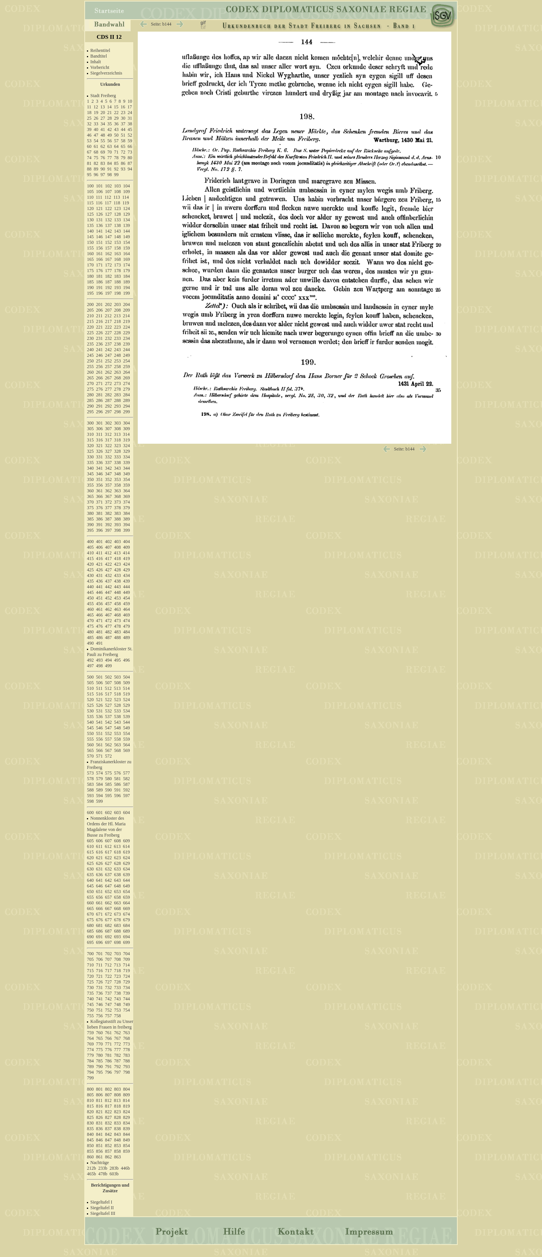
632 (108, 869)
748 (117, 1004)
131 (99, 219)
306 (99, 428)
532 (108, 711)
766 (108, 1038)
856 (99, 1151)
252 (108, 361)
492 (90, 660)
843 (117, 1134)
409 (126, 547)
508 (117, 682)
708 (117, 959)
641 (99, 880)
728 (117, 982)
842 (108, 1134)
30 (123, 118)
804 (126, 1089)
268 (117, 377)
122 (108, 208)
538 (117, 716)
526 (99, 705)
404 (126, 541)
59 (130, 140)
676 (99, 919)
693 (117, 936)
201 (99, 304)
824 (126, 1111)
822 (108, 1111)
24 (130, 112)
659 (126, 897)
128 (117, 214)
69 (102, 152)
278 (117, 389)
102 (108, 186)
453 (117, 598)
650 (90, 891)
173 (117, 265)
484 (126, 632)
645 (90, 886)
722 (108, 976)
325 (90, 451)
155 (90, 248)
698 (117, 942)
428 (117, 569)
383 (117, 513)
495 (117, 660)
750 (90, 1010)
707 (108, 959)
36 (116, 123)
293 (117, 406)
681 (99, 925)
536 (99, 716)
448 (117, 592)
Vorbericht (99, 67)
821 (99, 1111)
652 (108, 891)
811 (99, 1100)
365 (90, 496)
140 (90, 231)
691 (99, 936)
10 (130, 101)
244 (126, 349)
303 (117, 423)
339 (126, 462)
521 (99, 699)
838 (117, 1128)
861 (99, 1157)
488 (117, 637)
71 (116, 152)
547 (108, 727)
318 (117, 440)
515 (90, 694)
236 (99, 344)
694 (126, 936)
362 (108, 490)
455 (90, 603)
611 (99, 846)
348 (117, 473)
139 (126, 225)
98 (109, 174)
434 (126, 575)
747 (108, 1004)
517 (108, 694)
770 (99, 1044)
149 (126, 236)
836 (99, 1128)
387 (108, 519)
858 (117, 1151)
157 (108, 248)
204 (126, 304)
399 (126, 530)
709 (126, 959)
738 (117, 993)
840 (90, 1134)
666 (99, 908)
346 (99, 473)
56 (109, 140)
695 (90, 942)
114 (125, 197)
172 (108, 265)
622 (108, 857)
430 (90, 575)
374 (126, 502)
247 (108, 355)
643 (117, 880)
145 (90, 236)
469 (126, 615)
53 (89, 140)
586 (117, 784)
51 (123, 135)
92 (116, 169)
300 (90, 423)
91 (109, 169)
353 (117, 479)
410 (90, 552)
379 (126, 507)
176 (99, 270)
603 (117, 812)
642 (108, 880)
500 (90, 677)
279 (126, 389)
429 (126, 569)
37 (123, 123)
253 (117, 361)
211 (99, 315)
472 (108, 620)
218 (117, 321)
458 (117, 603)
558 (117, 739)
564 (126, 744)
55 (102, 140)
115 (90, 202)
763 (126, 1032)
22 (116, 112)
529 (126, 705)
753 (117, 1010)
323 (117, 445)
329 (126, 451)
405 (90, 547)
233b (102, 1168)
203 (117, 304)
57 (116, 140)
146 (99, 236)
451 (99, 598)
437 (108, 581)
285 (90, 400)
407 (108, 547)
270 (90, 383)
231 (99, 338)
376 (99, 507)
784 (90, 1061)
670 (90, 914)
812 (108, 1100)
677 (108, 919)
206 (99, 310)
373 (117, 502)
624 (126, 857)
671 (99, 914)
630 (90, 869)
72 (123, 152)
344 (126, 468)
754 (126, 1010)
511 (99, 688)
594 (99, 795)
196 (99, 293)
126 (99, 214)
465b (91, 1173)
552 (108, 733)
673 (117, 914)
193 (117, 287)
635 (90, 874)
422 (108, 564)
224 (126, 327)
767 (117, 1038)
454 (126, 598)
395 (90, 530)
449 (126, 592)
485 (90, 637)
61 (96, 146)
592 (126, 790)
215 (90, 321)
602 (108, 812)
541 (99, 722)
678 (117, 919)
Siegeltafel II (102, 1207)
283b (114, 1168)
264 (126, 372)
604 (126, 812)
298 (117, 411)
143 (117, 231)
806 (99, 1094)
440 (90, 586)
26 (96, 118)
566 (99, 750)
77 (109, 157)
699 (126, 942)
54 (96, 140)
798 (126, 1072)
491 (99, 643)
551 (99, 733)
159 (126, 248)
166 (99, 259)
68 (96, 152)
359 (126, 485)
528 (117, 705)
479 (126, 626)
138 (117, 225)
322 (108, 445)
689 (126, 931)
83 (102, 163)
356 (99, 485)
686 (99, 931)
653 (117, 891)
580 (108, 778)
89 (96, 169)
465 (90, 615)
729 (126, 982)
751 (99, 1010)
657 (108, 897)
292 (108, 406)
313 (117, 434)
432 (108, 575)
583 (90, 784)
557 (108, 739)
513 (117, 688)
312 (108, 434)
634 (126, 869)
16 (123, 107)
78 (116, 157)
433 (117, 575)
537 (108, 716)
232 (108, 338)
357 (108, 485)
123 (117, 208)
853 (117, 1145)
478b (102, 1173)
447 (108, 592)
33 (96, 123)
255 (90, 366)
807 (108, 1094)
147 (108, 236)
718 (117, 970)
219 (126, 321)
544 (126, 722)
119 (125, 202)
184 (126, 276)
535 (90, 716)
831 (99, 1123)
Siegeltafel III (102, 1213)
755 (90, 1015)
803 (117, 1089)
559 (126, 739)
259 (126, 366)
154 (126, 242)
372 (108, 502)
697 (108, 942)
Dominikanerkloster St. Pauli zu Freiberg (109, 651)
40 (96, 129)
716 (99, 970)
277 (108, 389)
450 (90, 598)
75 (96, 157)
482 (108, 632)
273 (117, 383)
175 (90, 270)
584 (99, 784)
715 (90, 970)
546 (99, 727)
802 (108, 1089)
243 (117, 349)
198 (117, 293)
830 (90, 1123)
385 (90, 519)
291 (99, 406)
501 (99, 677)
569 (126, 750)
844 (126, 1134)
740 (90, 998)
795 (99, 1072)
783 (126, 1055)
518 (117, 694)
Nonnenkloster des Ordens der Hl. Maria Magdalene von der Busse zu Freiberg (106, 827)
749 (126, 1004)
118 (117, 202)
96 (96, 174)
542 (108, 722)
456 (99, 603)
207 (108, 310)
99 (116, 174)
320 (90, 445)
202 (108, 304)
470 (90, 620)
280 (90, 394)
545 (90, 727)
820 (90, 1111)
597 (126, 795)
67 (89, 152)
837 (108, 1128)
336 (99, 462)
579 (99, 778)
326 (99, 451)
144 (126, 231)
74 (89, 157)
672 (108, 914)
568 (117, 750)
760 (99, 1032)
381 (99, 513)
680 (90, 925)
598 (90, 801)
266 (99, 377)
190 (90, 287)
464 (126, 609)
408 (117, 547)
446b (125, 1168)
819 (126, 1106)
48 (102, 135)
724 (126, 976)
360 (90, 490)
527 (108, 705)
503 (117, 677)
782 (117, 1055)
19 (96, 112)
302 (108, 423)
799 (90, 1077)
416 (99, 558)
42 (109, 129)
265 (90, 377)
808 (117, 1094)
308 (117, 428)
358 (117, 485)
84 (109, 163)
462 (108, 609)
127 (108, 214)
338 (117, 462)
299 (126, 411)
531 (99, 711)
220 (90, 327)
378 (117, 507)
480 (90, 632)
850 (90, 1145)
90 (102, 169)
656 (99, 897)
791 (108, 1066)
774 (90, 1049)
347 (108, 473)
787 (117, 1061)
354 (126, 479)
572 (108, 756)
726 (99, 982)
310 (90, 434)
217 (108, 321)
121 (99, 208)
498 (99, 665)
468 (117, 615)
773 (126, 1044)
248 (117, 355)
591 (117, 790)
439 (126, 581)
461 (99, 609)
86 (123, 163)
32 (89, 123)
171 (99, 265)
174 (126, 265)
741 (99, 998)
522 (108, 699)
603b (114, 1173)
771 (108, 1044)
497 (90, 665)
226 (99, 332)
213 (117, 315)
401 (99, 541)
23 (123, 112)
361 (99, 490)
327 (108, 451)
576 (117, 773)
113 (116, 197)
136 (99, 225)
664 (126, 902)
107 (108, 191)
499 (108, 665)
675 (90, 919)
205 (90, 310)
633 (117, 869)
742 (108, 998)
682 (108, 925)
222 (108, 327)
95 (89, 174)
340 (90, 468)
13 (102, 107)
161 (99, 253)
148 (117, 236)
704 (126, 953)
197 (108, 293)
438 (117, 581)
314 (126, 434)
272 (108, 383)
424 (126, 564)
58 (123, 140)
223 (117, 327)
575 (108, 773)
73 (130, 152)
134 (126, 219)
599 (99, 801)
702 (108, 953)
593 (90, 795)
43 (116, 129)
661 (99, 902)
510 (90, 688)
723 (117, 976)
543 (117, 722)
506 (99, 682)
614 (126, 846)
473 (117, 620)
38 (130, 123)
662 (108, 902)
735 (90, 993)
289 (126, 400)
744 (126, 998)
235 (90, 344)
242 (108, 349)
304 (126, 423)
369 (126, 496)
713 (117, 965)
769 (90, 1044)
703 (117, 953)
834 (126, 1123)
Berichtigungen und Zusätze (110, 1187)
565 (90, 750)
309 (126, 428)
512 (108, 688)
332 (108, 457)
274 (126, 383)
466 (99, 615)
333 (117, 457)
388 (117, 519)
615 (90, 852)
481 (99, 632)
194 (126, 287)
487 (108, 637)
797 (117, 1072)
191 (99, 287)
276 (99, 389)
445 (90, 592)
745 (90, 1004)
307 (108, 428)
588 (90, 790)
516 (99, 694)
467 (108, 615)
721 (99, 976)
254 (126, 361)
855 (90, 1151)
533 (117, 711)
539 (126, 716)
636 (99, 874)
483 (117, 632)
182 (108, 276)
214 (126, 315)
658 (117, 897)
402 (108, 541)
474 (126, 620)
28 (109, 118)
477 (108, 626)
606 (99, 840)
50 (116, 135)
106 (99, 191)
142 (108, 231)
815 (90, 1106)
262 (108, 372)
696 (99, 942)
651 (99, 891)
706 (99, 959)
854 (126, 1145)
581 (117, 778)
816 (99, 1106)
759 (90, 1032)
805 (90, 1094)
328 (117, 451)
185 (90, 282)
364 (126, 490)
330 (90, 457)
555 (90, 739)
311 (99, 434)
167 (108, 259)
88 (89, 169)
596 (117, 795)
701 (99, 953)
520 (90, 699)
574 (99, 773)
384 (126, 513)
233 (117, 338)
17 (130, 107)
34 (102, 123)
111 (99, 197)
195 (90, 293)
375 (90, 507)
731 (99, 987)
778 (126, 1049)
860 (90, 1157)
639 (126, 874)
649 (126, 886)
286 (99, 400)
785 (99, 1061)
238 (117, 344)
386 (99, 519)
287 (108, 400)
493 (99, 660)
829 (126, 1117)
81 (89, 163)
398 (117, 530)
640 (90, 880)
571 (99, 756)
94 (130, 169)
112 (108, 197)
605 (90, 840)
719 (126, 970)
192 (108, 287)
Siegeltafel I (101, 1202)
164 (126, 253)
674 (126, 914)
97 (102, 174)
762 (117, 1032)
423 (117, 564)
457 (108, 603)
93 (123, 169)
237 (108, 344)
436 (99, 581)
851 (99, 1145)
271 (99, 383)
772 (117, 1044)
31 (130, 118)
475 (90, 626)
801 (99, 1089)
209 (126, 310)
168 (117, 259)
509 (126, 682)
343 (117, 468)
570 (90, 756)
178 (117, 270)
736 (99, 993)
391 (99, 524)
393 (117, 524)
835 (90, 1128)
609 (126, 840)
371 (99, 502)
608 (117, 840)
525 (90, 705)
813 (117, 1100)
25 (89, 118)
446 (99, 592)
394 (126, 524)
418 (117, 558)
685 (90, 931)
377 (108, 507)
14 (109, 107)
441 (99, 586)
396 (99, 530)
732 (108, 987)
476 (99, 626)
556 (99, 739)
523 (117, 699)
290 (90, 406)
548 (117, 727)
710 (90, 965)
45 (130, 129)
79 (123, 157)
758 (117, 1015)
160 (90, 253)
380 (90, 513)
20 (102, 112)
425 (90, 569)
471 (99, 620)
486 (99, 637)
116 (99, 202)
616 (99, 852)
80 (130, 157)
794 (90, 1072)
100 (90, 186)
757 (108, 1015)
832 (108, 1123)
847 (108, 1140)
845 (90, 1140)
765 (99, 1038)
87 (130, 163)
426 (99, 569)
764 (90, 1038)
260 (90, 372)
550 (90, 733)
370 (90, 502)
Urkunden (110, 84)
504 (126, 677)
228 (117, 332)
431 (99, 575)
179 (126, 270)
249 (126, 355)
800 (90, 1089)
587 (126, 784)
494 (108, 660)
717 (108, 970)
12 (96, 107)
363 (117, 490)
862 (108, 1157)
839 (126, 1128)
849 (126, 1140)
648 (117, 886)
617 (108, 852)
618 (117, 852)
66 (130, 146)
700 (90, 953)
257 (108, 366)
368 (117, 496)
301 (99, 423)
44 (123, 129)
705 (90, 959)
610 (90, 846)
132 (108, 219)
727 (108, 982)
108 (117, 191)
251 (99, 361)
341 (99, 468)
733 (117, 987)
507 (108, 682)
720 (90, 976)
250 (90, 361)
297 (108, 411)
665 (90, 908)
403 (117, 541)
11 (89, 107)
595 (108, 795)
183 (117, 276)
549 (126, 727)
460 (90, 609)
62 (102, 146)
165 (90, 259)
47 (96, 135)
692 (108, 936)
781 (108, 1055)
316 (99, 440)
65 (123, 146)
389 (126, 519)
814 (126, 1100)
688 (117, 931)
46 (89, 135)
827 (108, 1117)
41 (102, 129)
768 (126, 1038)
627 (108, 863)
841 (99, 1134)
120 (90, 208)
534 (126, 711)
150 (90, 242)
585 (108, 784)
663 (117, 902)
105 (90, 191)
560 (90, 744)
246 (99, 355)
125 (90, 214)
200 (90, 304)
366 (99, 496)
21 (109, 112)
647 (108, 886)
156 (99, 248)
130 (90, 219)
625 (90, 863)
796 (108, 1072)
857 (108, 1151)
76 (102, 157)
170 (90, 265)
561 (99, 744)
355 (90, 485)
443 (117, 586)
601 (99, 812)
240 (90, 349)
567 (108, 750)
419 (126, 558)
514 (126, 688)
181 (99, 276)
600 (90, 812)
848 (117, 1140)
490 (90, 643)
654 (126, 891)
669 (126, 908)
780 (99, 1055)
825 (90, 1117)
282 (108, 394)
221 (99, 327)
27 (102, 118)
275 (90, 389)
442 (108, 586)
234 (126, 338)
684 (126, 925)
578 (90, 778)
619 (126, 852)
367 (108, 496)
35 (109, 123)
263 (117, 372)
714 (126, 965)
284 (126, 394)
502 (108, 677)
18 (89, 112)
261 (99, 372)
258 (117, 366)
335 (90, 462)
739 (126, 993)
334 (126, 457)
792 (117, 1066)
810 (90, 1100)
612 (108, 846)
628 (117, 863)
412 (108, 552)
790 (99, 1066)
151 (99, 242)
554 (126, 733)
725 (90, 982)
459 (126, 603)
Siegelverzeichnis (106, 73)
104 (126, 186)
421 (99, 564)
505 (90, 682)
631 (99, 869)
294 (126, 406)
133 (117, 219)
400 (90, 541)
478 (117, 626)
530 (90, 711)
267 (108, 377)
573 (90, 773)
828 (117, 1117)
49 (109, 135)
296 (99, 411)
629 (126, 863)
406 (99, 547)
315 (90, 440)
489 (126, 637)
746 (99, 1004)
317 (108, 440)
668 (117, 908)
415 (90, 558)
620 (90, 857)
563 (117, 744)
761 (108, 1032)
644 (126, 880)
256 (99, 366)
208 (117, 310)
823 (117, 1111)
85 (116, 163)
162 (108, 253)
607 (108, 840)
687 (108, 931)
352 (108, 479)
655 (90, 897)
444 (126, 586)
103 (117, 186)
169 (126, 259)
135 (90, 225)
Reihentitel (100, 50)
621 (99, 857)
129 (126, 214)
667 (108, 908)
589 (99, 790)
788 (126, 1061)
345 (90, 473)
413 (117, 552)
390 (90, 524)
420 (90, 564)
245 (90, 355)
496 (126, 660)
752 (108, 1010)
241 (99, 349)
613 (117, 846)
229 (126, 332)
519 (126, 694)
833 (117, 1123)
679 (126, 919)
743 (117, 998)
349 (126, 473)
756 (99, 1015)
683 (117, 925)
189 (126, 282)
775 (99, 1049)
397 (108, 530)
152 (108, 242)
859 (126, 1151)
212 (108, 315)
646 (99, 886)
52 (130, 135)
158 (117, 248)
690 (90, 936)
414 (126, 552)
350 (90, 479)
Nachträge (99, 1162)
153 (117, 242)
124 (126, 208)
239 (126, 344)
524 (126, 699)
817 (108, 1106)
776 (108, 1049)
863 (117, 1157)
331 (99, 457)
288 (117, 400)
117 (108, 202)
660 (90, 902)
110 (90, 197)
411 (99, 552)
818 (117, 1106)
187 (108, 282)
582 (126, 778)
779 (90, 1055)
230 (90, 338)
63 (109, 146)
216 (99, 321)
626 (99, 863)
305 (90, 428)
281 (99, 394)
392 (108, 524)
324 (126, 445)
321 (99, 445)
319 (126, 440)
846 (99, 1140)
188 (117, 282)
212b (91, 1168)
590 (108, 790)
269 (126, 377)
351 (99, 479)
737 (108, 993)
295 (90, 411)
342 (108, 468)
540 (90, 722)
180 (90, 276)
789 (90, 1066)
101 (99, 186)
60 (89, 146)
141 (99, 231)
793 (126, 1066)
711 (99, 965)
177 (108, 270)
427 (108, 569)
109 (126, 191)
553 (117, 733)
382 (108, 513)
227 (108, 332)
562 (108, 744)
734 (126, 987)
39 (89, 129)
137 (108, 225)
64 (116, 146)
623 (117, 857)
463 (117, 609)
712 (108, 965)
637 (108, 874)
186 (99, 282)
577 (126, 773)
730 (90, 987)
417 (108, 558)
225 (90, 332)
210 (90, 315)
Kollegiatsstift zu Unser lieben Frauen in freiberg (110, 1024)
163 (117, 253)
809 (126, 1094)
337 (108, 462)
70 (109, 152)
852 (108, 1145)
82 (96, 163)
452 (108, 598)
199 (126, 293)
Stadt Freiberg (103, 95)
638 (117, 874)
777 (117, 1049)
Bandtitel (98, 56)
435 (90, 581)
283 (117, 394)
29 (116, 118)
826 (99, 1117)
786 (108, 1061)
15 (116, 107)
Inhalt (95, 61)
